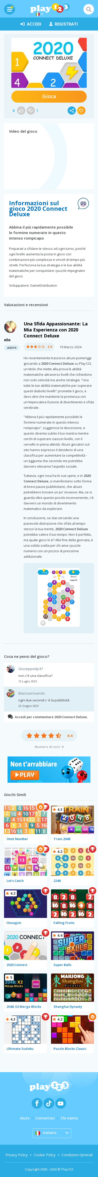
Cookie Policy (45, 1154)
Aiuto (25, 1118)
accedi (30, 24)
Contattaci (45, 1118)
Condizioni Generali (77, 1154)
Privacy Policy (17, 1154)
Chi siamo (69, 1118)
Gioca (49, 96)
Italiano (46, 1133)
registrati (63, 24)
